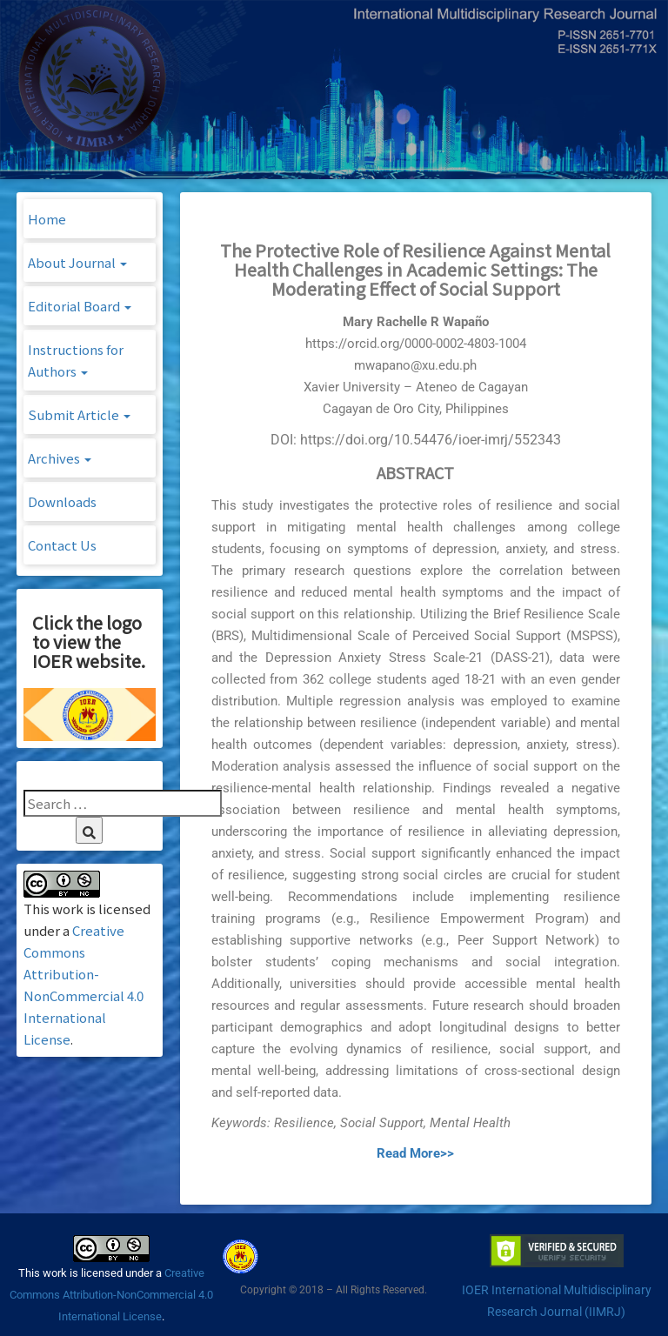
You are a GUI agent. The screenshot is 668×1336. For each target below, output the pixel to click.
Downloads (62, 501)
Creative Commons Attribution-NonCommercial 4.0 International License (111, 1294)
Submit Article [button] (79, 414)
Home (47, 219)
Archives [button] (59, 458)
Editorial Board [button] (79, 306)
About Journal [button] (77, 262)
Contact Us (62, 545)
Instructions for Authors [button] (76, 360)
